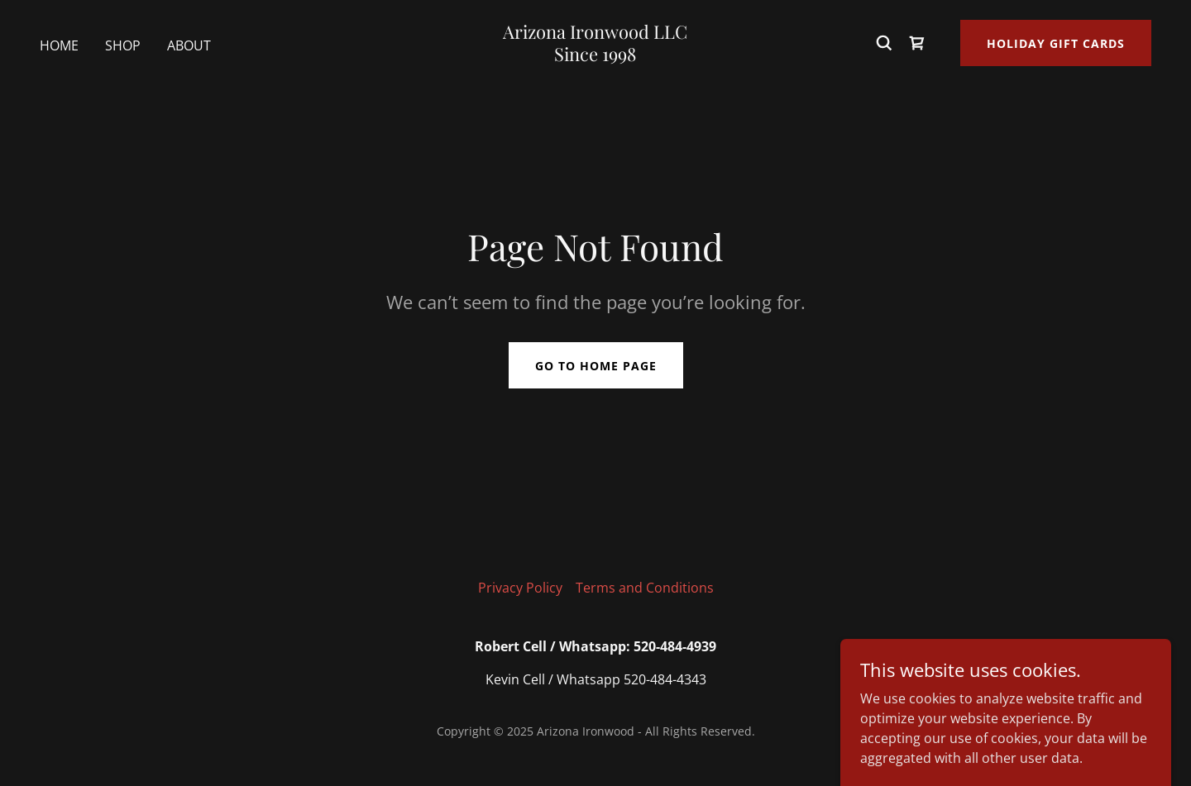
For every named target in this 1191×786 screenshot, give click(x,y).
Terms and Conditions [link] (645, 588)
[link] (595, 56)
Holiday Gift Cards (1056, 43)
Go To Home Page (596, 366)
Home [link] (59, 45)
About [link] (189, 45)
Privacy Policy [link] (520, 588)
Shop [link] (123, 45)
